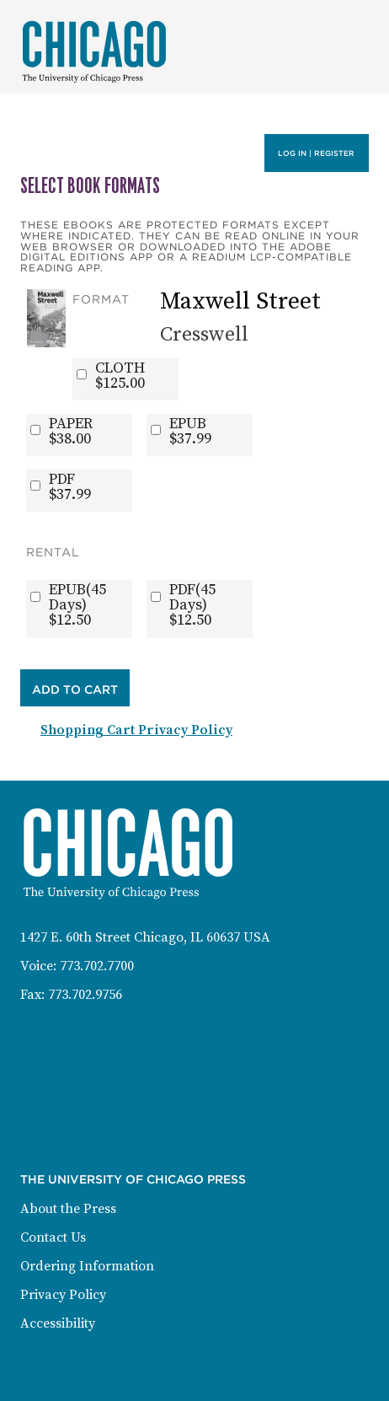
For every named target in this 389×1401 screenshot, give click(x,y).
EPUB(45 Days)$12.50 (77, 605)
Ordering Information (87, 1266)
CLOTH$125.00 (120, 376)
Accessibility (57, 1323)
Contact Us (53, 1237)
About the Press (68, 1208)
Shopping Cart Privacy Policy (136, 730)
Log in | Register (316, 153)
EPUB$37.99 (190, 431)
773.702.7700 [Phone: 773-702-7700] (97, 966)
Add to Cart (75, 689)
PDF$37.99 (70, 487)
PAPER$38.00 (71, 431)
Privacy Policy (63, 1294)
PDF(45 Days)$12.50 (192, 605)
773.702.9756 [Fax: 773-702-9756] (85, 994)
